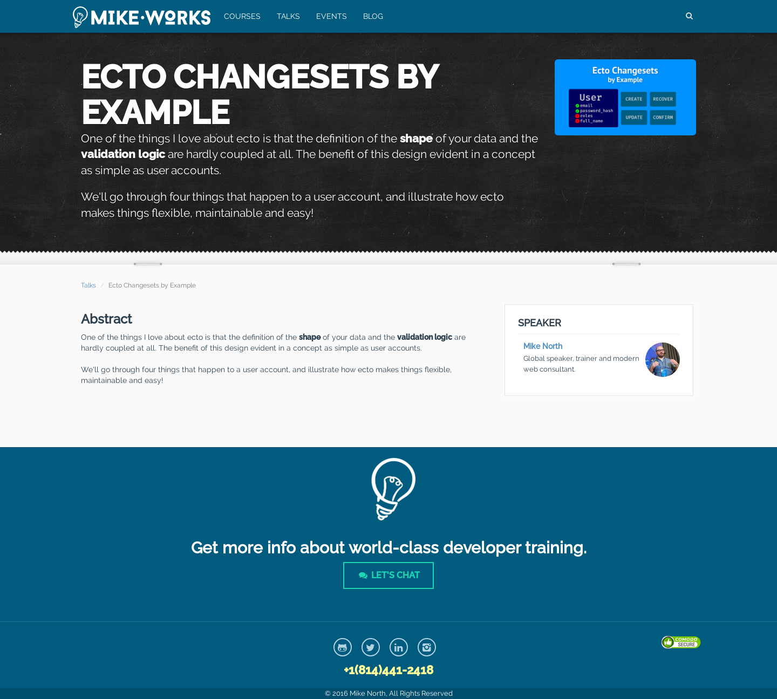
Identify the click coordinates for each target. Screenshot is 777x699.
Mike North (542, 346)
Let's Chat (388, 575)
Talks (288, 16)
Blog (373, 16)
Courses (242, 16)
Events (331, 16)
